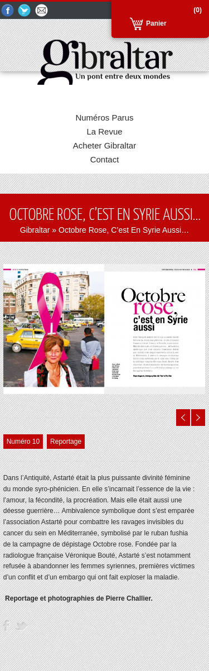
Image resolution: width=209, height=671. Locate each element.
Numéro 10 (23, 441)
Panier (156, 23)
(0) (197, 10)
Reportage (65, 441)
